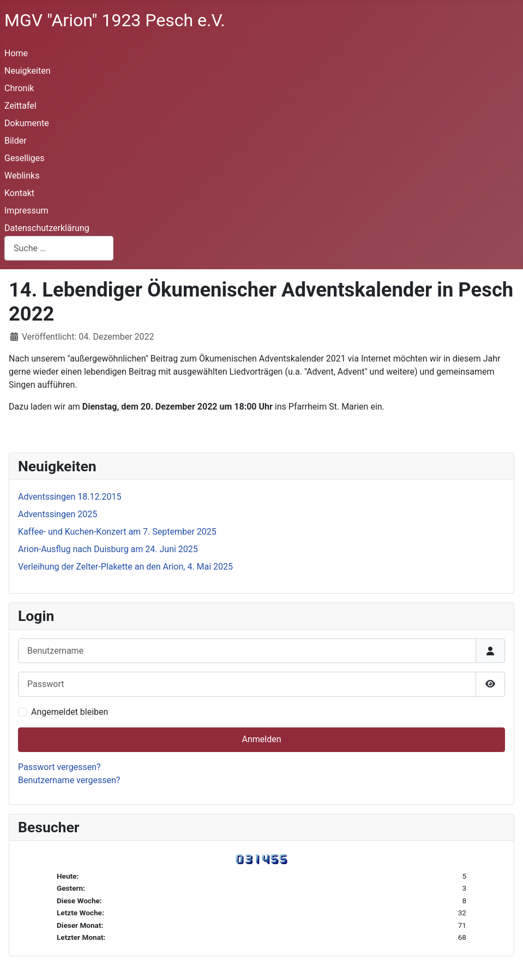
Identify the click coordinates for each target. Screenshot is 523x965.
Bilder (15, 140)
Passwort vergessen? (59, 767)
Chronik (19, 88)
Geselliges (24, 158)
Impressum (26, 210)
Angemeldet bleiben (69, 712)
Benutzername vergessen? (69, 780)
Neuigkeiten (27, 71)
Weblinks (21, 175)
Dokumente (26, 123)
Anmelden (261, 739)
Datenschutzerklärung (46, 228)
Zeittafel (20, 105)
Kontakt (19, 193)
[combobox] (58, 248)
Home (16, 53)
